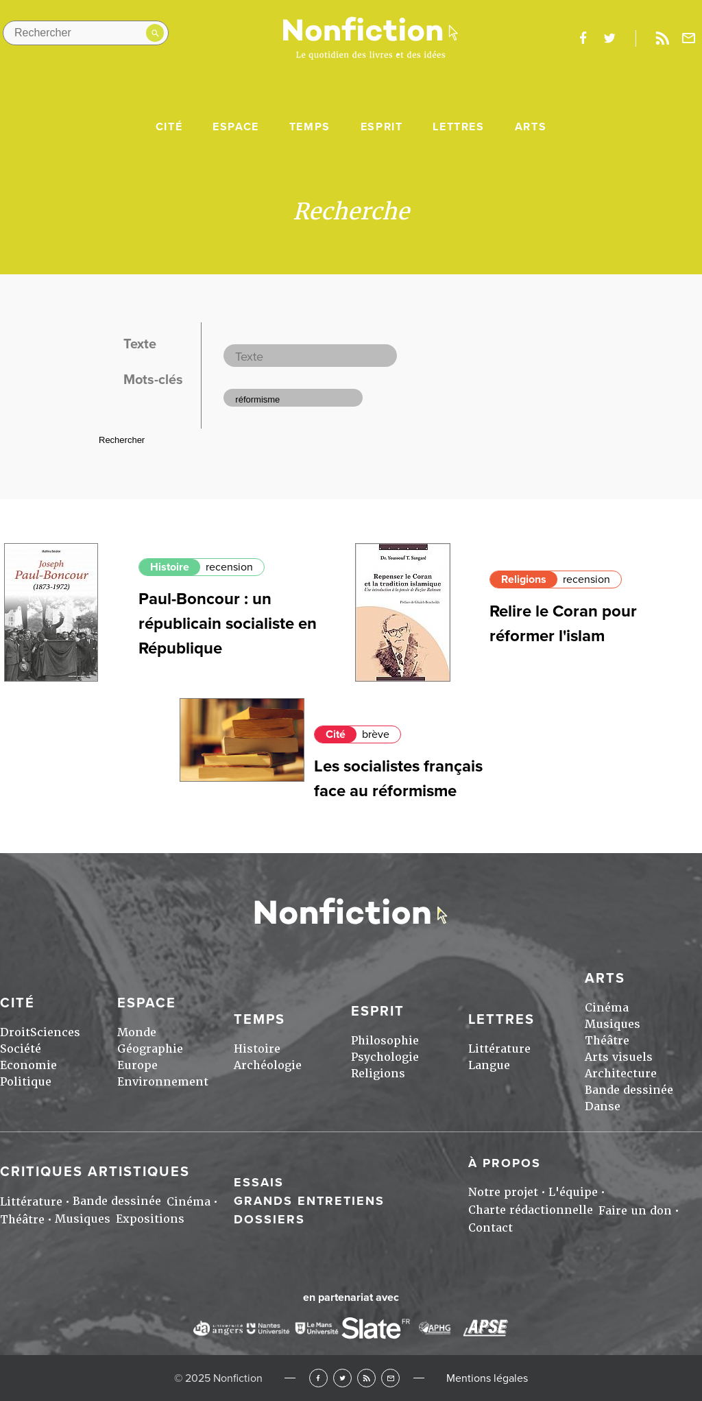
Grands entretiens (309, 1200)
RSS (366, 1378)
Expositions (150, 1219)
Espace (236, 127)
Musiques (612, 1024)
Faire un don (635, 1211)
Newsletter (689, 38)
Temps (309, 127)
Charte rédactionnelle (530, 1210)
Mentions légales (487, 1378)
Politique (25, 1082)
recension (229, 567)
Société (20, 1049)
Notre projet (503, 1192)
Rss (662, 38)
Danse (602, 1106)
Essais (259, 1182)
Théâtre (607, 1040)
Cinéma (607, 1008)
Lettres (458, 127)
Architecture (621, 1073)
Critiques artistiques (95, 1172)
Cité (169, 127)
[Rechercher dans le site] (86, 33)
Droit (15, 1032)
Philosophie (385, 1040)
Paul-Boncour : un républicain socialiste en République (227, 623)
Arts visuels (619, 1057)
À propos (504, 1163)
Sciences (55, 1032)
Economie (28, 1065)
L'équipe (573, 1192)
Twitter (342, 1378)
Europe (137, 1065)
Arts (530, 127)
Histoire (169, 567)
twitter (609, 38)
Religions (523, 579)
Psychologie (385, 1057)
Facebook (318, 1378)
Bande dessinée (629, 1090)
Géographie (150, 1049)
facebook (583, 38)
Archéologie (268, 1065)
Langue (489, 1065)
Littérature (499, 1049)
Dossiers (269, 1219)
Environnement (162, 1082)
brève (375, 734)
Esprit (382, 127)
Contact (490, 1228)
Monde (136, 1032)
